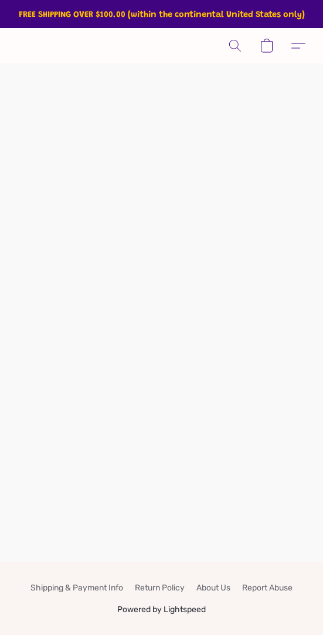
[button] (235, 46)
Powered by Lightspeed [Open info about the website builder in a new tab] (161, 609)
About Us (213, 588)
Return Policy (160, 588)
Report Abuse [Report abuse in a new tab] (267, 588)
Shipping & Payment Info (76, 588)
